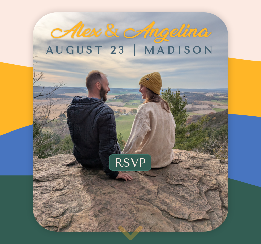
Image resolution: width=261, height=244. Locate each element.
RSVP (130, 163)
